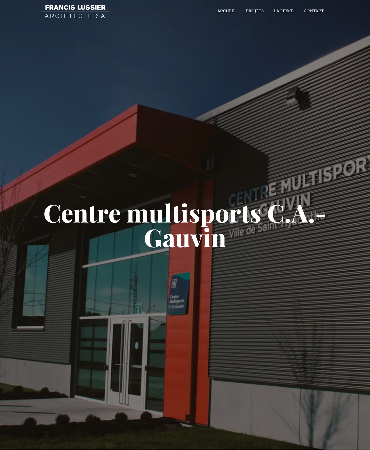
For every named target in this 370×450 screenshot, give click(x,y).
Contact (314, 10)
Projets (255, 10)
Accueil (226, 10)
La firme (283, 10)
